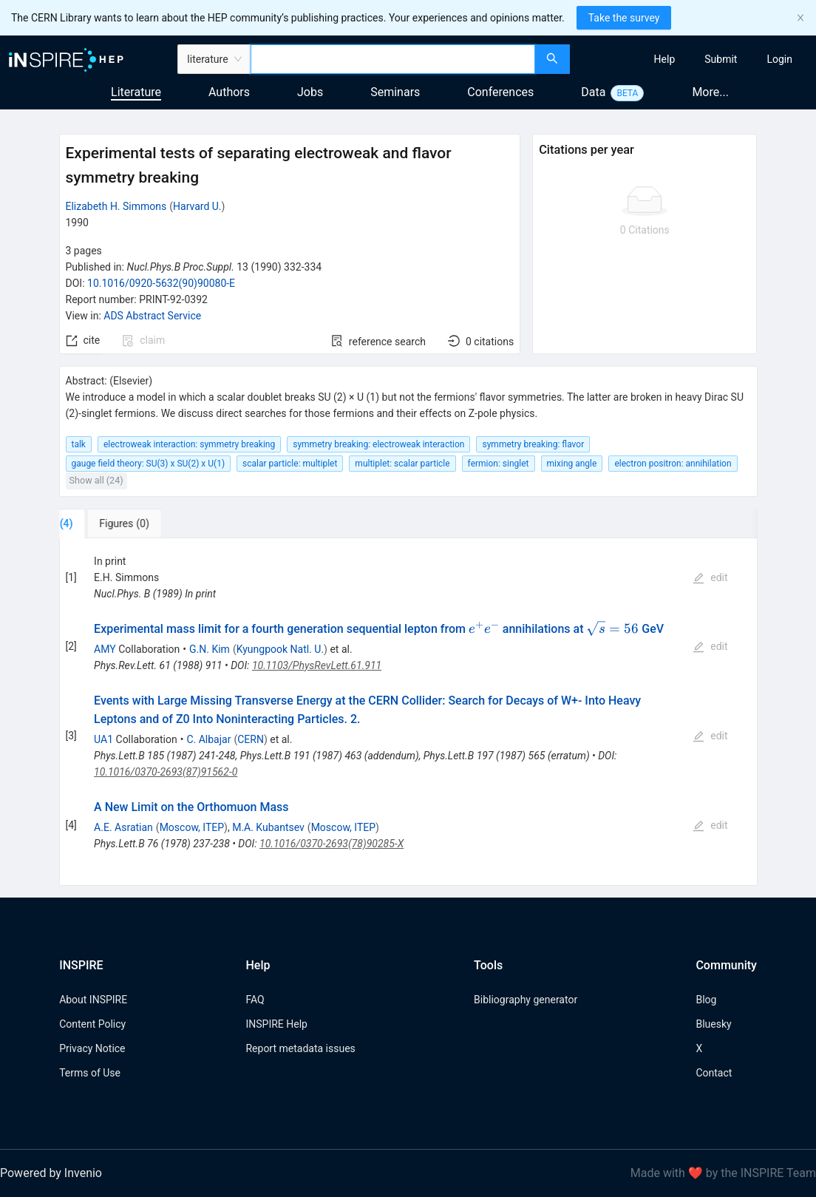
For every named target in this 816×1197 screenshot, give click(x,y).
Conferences (500, 92)
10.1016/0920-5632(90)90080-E (161, 283)
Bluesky (713, 1024)
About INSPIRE (93, 1000)
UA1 (103, 739)
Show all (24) (96, 480)
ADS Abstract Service (152, 316)
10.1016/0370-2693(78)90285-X (331, 844)
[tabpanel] (408, 712)
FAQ (254, 1000)
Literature (136, 92)
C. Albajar (208, 739)
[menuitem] (665, 59)
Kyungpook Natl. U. (280, 649)
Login (779, 59)
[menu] (694, 59)
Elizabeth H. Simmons (116, 206)
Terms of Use (89, 1073)
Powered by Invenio (51, 1173)
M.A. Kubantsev (268, 827)
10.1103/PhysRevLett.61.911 (316, 665)
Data (593, 92)
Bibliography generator (525, 1000)
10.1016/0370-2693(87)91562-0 (165, 772)
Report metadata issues (300, 1048)
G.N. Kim (209, 649)
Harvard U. (197, 206)
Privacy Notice (92, 1048)
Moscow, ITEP (192, 827)
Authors (229, 92)
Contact (714, 1073)
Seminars (395, 92)
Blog (706, 1000)
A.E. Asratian (123, 827)
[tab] (105, 523)
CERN (250, 739)
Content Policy (92, 1024)
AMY (105, 649)
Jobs (310, 92)
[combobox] (393, 59)
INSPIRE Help (276, 1024)
